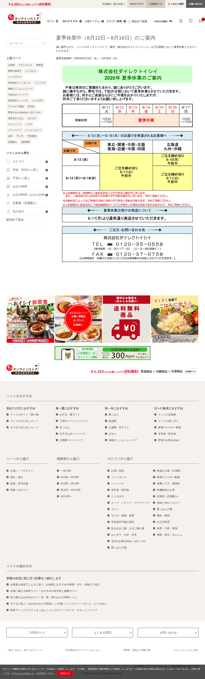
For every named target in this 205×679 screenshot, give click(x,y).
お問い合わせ (195, 3)
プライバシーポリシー (23, 673)
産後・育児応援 (19, 483)
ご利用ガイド (155, 3)
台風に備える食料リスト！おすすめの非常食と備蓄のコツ (43, 591)
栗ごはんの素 (119, 547)
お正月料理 (163, 522)
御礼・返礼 (16, 477)
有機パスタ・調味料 (168, 483)
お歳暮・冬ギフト (119, 427)
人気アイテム (92, 21)
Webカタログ (137, 3)
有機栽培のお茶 (166, 490)
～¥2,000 (66, 470)
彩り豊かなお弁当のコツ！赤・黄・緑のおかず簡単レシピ (43, 597)
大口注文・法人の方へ (113, 3)
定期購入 (12, 142)
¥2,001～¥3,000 (70, 477)
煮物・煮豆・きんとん (169, 534)
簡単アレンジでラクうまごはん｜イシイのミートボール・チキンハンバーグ (53, 610)
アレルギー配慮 (16, 106)
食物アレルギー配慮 (169, 427)
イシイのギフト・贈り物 (24, 414)
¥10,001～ (67, 496)
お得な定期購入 (163, 21)
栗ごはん (114, 414)
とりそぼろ (37, 100)
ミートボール (14, 77)
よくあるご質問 (176, 3)
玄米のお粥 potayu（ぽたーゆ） (129, 541)
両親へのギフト (19, 490)
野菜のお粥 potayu (168, 440)
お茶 (10, 136)
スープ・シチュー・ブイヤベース (130, 502)
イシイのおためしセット (24, 421)
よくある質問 (102, 632)
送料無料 (25, 142)
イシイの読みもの (19, 566)
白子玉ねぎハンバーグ (72, 433)
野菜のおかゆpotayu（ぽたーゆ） (25, 112)
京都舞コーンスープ (71, 440)
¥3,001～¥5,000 (70, 483)
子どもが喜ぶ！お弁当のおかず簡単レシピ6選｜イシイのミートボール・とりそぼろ (58, 603)
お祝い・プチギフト (21, 470)
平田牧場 (31, 136)
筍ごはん (65, 427)
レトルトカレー (33, 130)
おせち (112, 433)
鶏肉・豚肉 (163, 515)
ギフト (52, 21)
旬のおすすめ (70, 21)
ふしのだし (31, 71)
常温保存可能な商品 (122, 522)
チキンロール (25, 65)
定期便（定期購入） (168, 496)
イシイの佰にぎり (168, 421)
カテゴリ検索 (114, 21)
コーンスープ (14, 130)
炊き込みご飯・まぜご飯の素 (127, 528)
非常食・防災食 (167, 433)
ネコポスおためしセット (24, 427)
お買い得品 (117, 470)
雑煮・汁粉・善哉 (167, 528)
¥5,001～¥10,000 (70, 490)
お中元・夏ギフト (70, 414)
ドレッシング (14, 124)
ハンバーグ (40, 82)
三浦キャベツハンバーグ (74, 421)
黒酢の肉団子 (14, 71)
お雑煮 (11, 65)
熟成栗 (112, 421)
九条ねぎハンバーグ (18, 94)
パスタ (28, 124)
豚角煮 (39, 65)
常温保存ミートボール (19, 82)
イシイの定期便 (167, 414)
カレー (115, 509)
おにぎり (32, 118)
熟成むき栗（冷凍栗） (169, 470)
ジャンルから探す (17, 153)
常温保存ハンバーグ (18, 100)
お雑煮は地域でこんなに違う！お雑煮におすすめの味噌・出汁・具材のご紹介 (55, 584)
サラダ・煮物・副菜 (122, 515)
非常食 (31, 106)
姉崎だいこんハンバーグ (20, 88)
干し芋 (19, 136)
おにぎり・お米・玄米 (124, 534)
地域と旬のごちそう (168, 502)
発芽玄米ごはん (16, 118)
